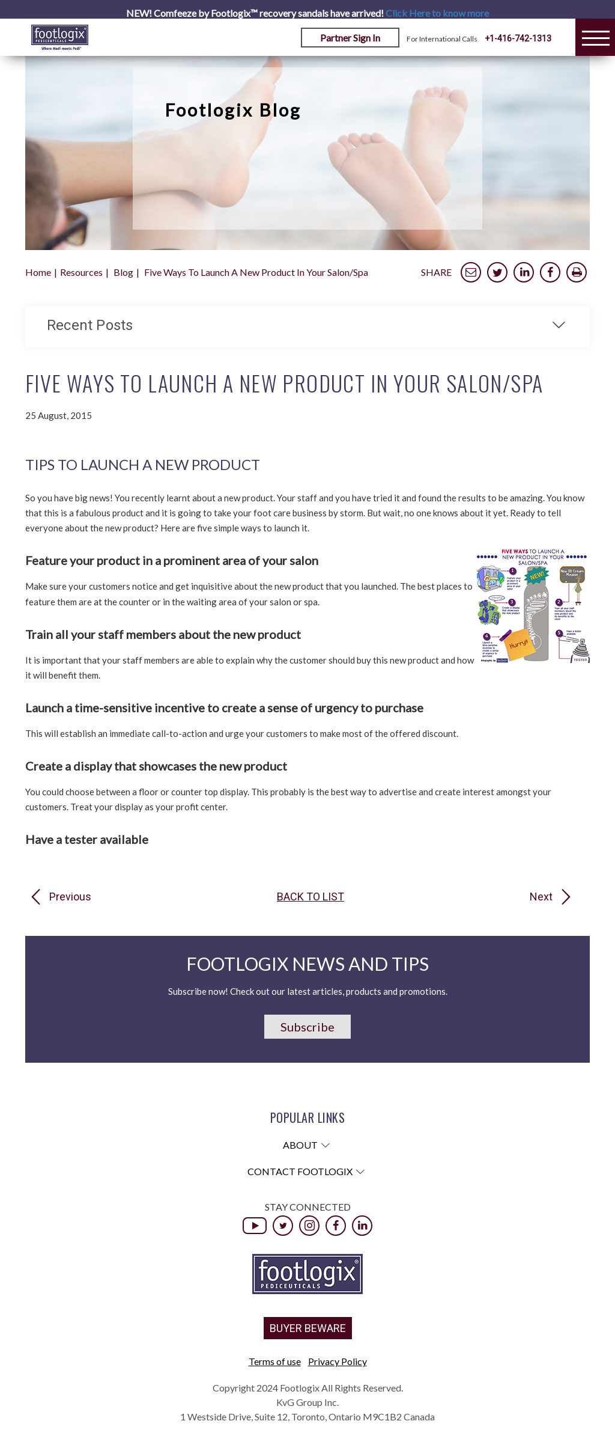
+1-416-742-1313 (518, 38)
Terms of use (275, 1361)
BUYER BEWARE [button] (308, 1328)
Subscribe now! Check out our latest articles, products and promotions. (307, 991)
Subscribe (307, 1026)
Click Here (437, 13)
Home (38, 272)
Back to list (310, 896)
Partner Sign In (350, 37)
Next (541, 896)
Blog (123, 272)
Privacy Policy (337, 1361)
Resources (81, 272)
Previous (70, 896)
